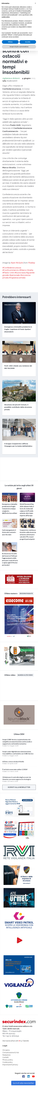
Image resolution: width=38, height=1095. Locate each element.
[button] (35, 3)
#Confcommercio (10, 270)
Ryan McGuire (17, 263)
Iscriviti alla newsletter (19, 787)
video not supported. (19, 468)
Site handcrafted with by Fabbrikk (15, 1041)
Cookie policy (7, 1062)
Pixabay (31, 263)
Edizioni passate (26, 593)
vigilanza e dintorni (11, 78)
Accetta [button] (27, 42)
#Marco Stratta (26, 270)
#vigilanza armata (17, 278)
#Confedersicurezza (11, 268)
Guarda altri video (25, 675)
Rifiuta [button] (10, 42)
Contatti (5, 1057)
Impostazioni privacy (10, 1065)
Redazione (6, 1055)
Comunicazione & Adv (10, 1053)
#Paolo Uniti (8, 272)
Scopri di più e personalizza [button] (19, 46)
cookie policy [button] (6, 17)
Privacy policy (7, 1060)
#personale (14, 275)
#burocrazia (20, 272)
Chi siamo (6, 1050)
